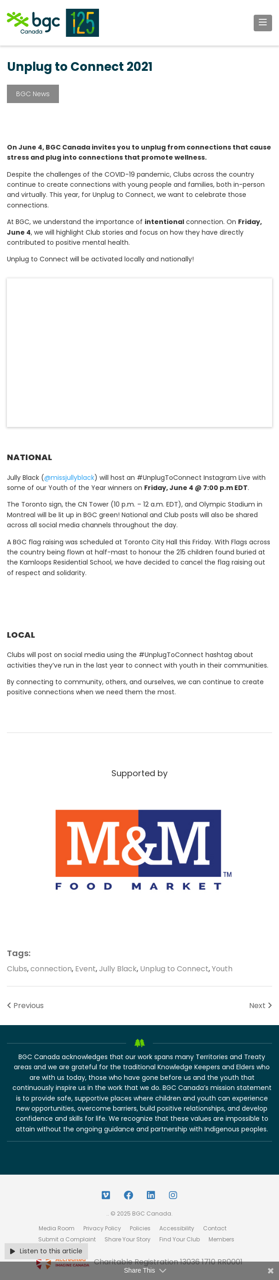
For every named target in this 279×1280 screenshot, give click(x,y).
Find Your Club (179, 1239)
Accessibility (176, 1228)
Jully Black (118, 968)
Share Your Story (128, 1239)
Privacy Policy (102, 1228)
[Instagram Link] (173, 1195)
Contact (215, 1228)
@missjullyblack (69, 477)
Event (85, 968)
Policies (140, 1228)
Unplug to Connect (174, 968)
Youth (222, 968)
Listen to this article (46, 1251)
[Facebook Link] (128, 1195)
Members (221, 1239)
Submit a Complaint (67, 1239)
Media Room (57, 1228)
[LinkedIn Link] (151, 1195)
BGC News (33, 93)
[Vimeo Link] (106, 1195)
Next (260, 1005)
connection (51, 968)
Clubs (17, 968)
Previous (25, 1005)
